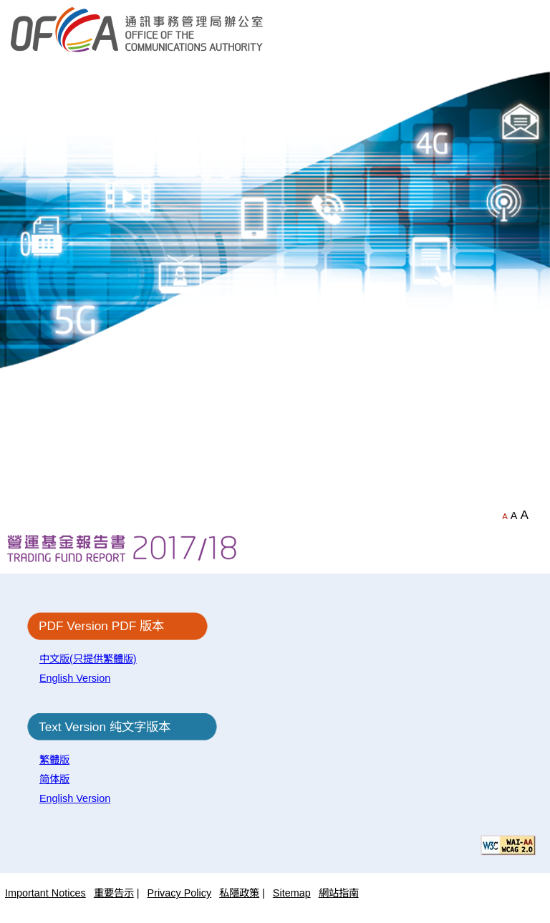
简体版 (54, 779)
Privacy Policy (180, 893)
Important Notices (45, 893)
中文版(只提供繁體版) (88, 659)
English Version (74, 678)
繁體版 (54, 759)
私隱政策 (239, 893)
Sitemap (292, 893)
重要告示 (114, 893)
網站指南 (339, 893)
